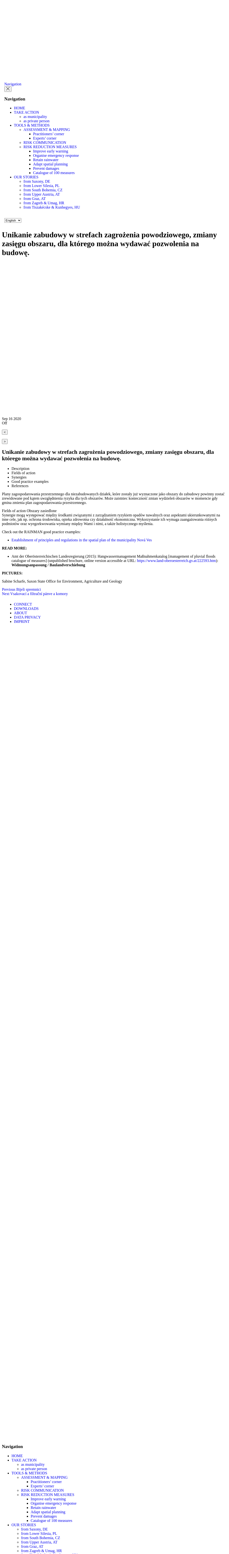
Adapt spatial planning (50, 164)
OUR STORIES (26, 177)
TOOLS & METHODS (32, 125)
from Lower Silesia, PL (41, 186)
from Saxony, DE (36, 181)
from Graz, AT (34, 199)
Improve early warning (50, 151)
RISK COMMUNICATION (44, 142)
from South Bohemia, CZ (43, 190)
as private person (36, 121)
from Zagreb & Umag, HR (43, 203)
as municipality (35, 117)
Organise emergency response (56, 155)
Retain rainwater (45, 160)
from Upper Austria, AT (41, 194)
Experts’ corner (45, 138)
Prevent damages (46, 168)
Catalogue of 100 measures (54, 173)
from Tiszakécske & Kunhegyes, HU (51, 207)
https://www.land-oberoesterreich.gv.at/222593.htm (176, 561)
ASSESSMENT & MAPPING (46, 130)
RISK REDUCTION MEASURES (50, 147)
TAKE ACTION (26, 112)
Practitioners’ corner (48, 134)
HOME (19, 108)
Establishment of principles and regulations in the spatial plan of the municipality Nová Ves (81, 540)
